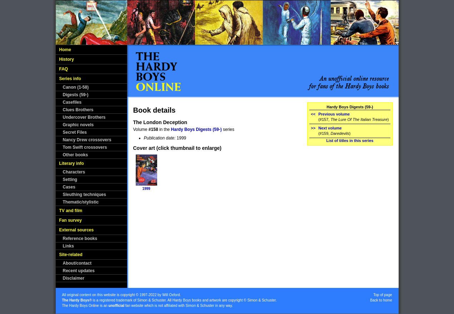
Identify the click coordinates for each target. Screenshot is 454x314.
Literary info (71, 163)
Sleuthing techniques (84, 194)
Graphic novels (78, 124)
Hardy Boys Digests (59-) (196, 129)
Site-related (71, 254)
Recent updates (79, 270)
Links (68, 246)
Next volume (329, 128)
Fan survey (70, 220)
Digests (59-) (76, 94)
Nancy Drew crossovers (87, 139)
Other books (75, 154)
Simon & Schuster (151, 300)
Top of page (382, 295)
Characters (74, 172)
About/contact (77, 263)
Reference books (80, 238)
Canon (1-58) (76, 87)
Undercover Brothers (84, 117)
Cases (69, 187)
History (66, 59)
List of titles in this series (349, 140)
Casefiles (72, 102)
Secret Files (75, 132)
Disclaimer (74, 278)
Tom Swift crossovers (85, 147)
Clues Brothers (78, 109)
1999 (146, 189)
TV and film (71, 210)
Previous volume (334, 114)
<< (313, 114)
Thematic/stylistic (81, 202)
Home (65, 49)
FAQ (63, 69)
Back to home (381, 300)
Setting (70, 179)
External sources (76, 229)
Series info (70, 78)
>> (313, 128)
